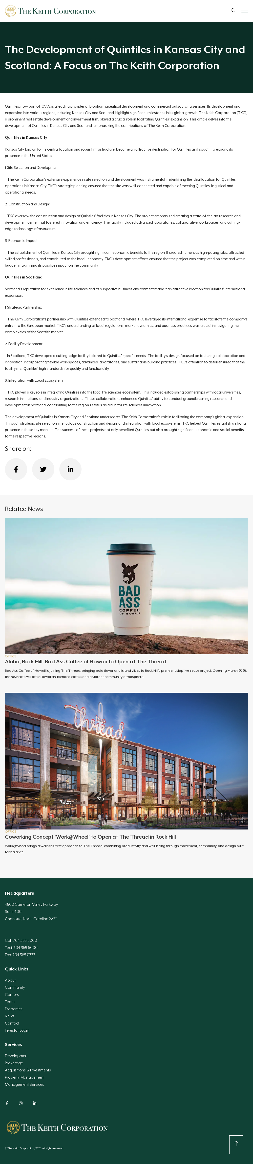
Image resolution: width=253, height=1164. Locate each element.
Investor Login (17, 1030)
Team (10, 1002)
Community (15, 987)
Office (10, 656)
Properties (13, 1009)
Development (17, 1056)
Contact (12, 1023)
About (10, 980)
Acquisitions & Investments (28, 1070)
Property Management (24, 1077)
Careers (12, 994)
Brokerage (14, 1063)
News (9, 1016)
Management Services (24, 1084)
